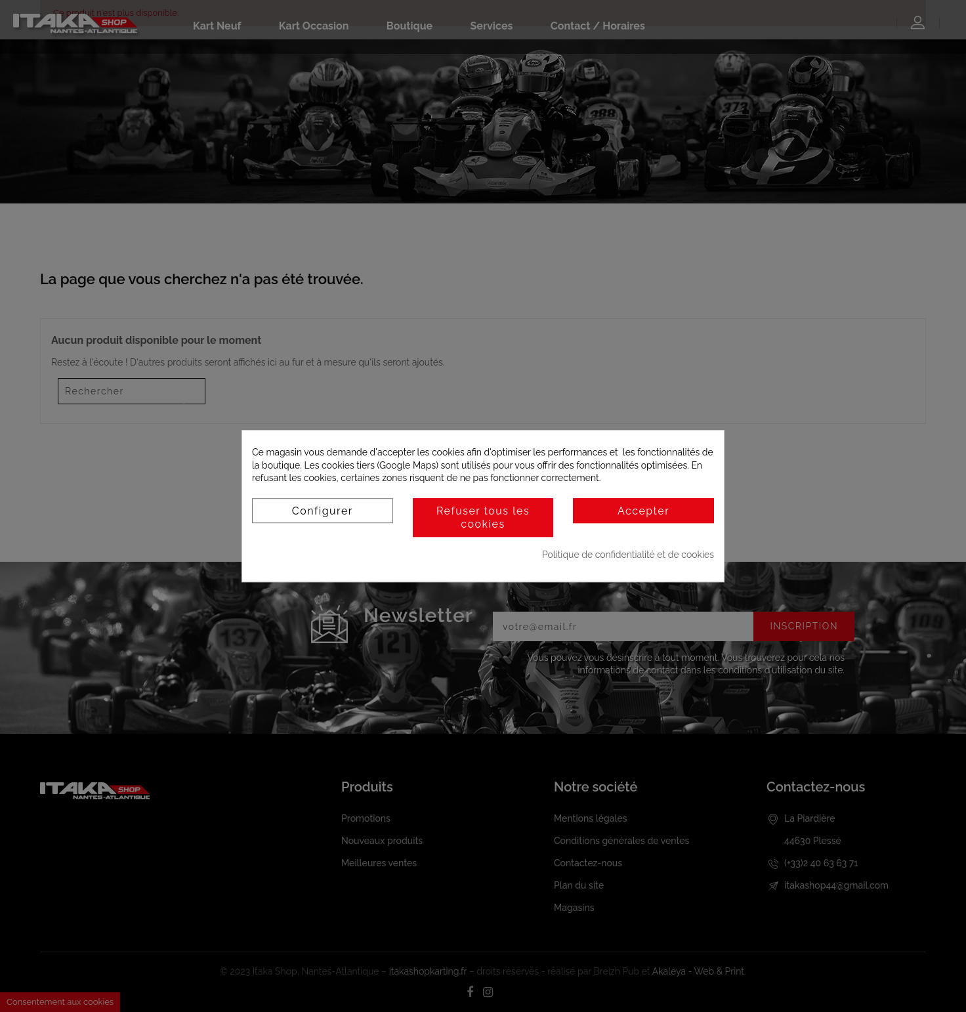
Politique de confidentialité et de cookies (628, 554)
